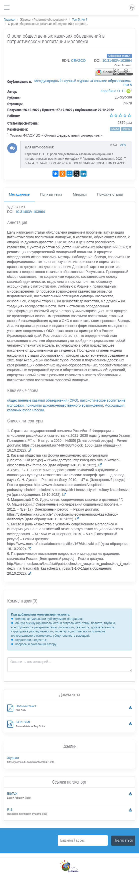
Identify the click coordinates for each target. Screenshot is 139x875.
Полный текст (51, 194)
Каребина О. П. (113, 91)
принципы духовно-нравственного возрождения (64, 405)
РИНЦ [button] (126, 128)
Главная (9, 19)
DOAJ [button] (115, 128)
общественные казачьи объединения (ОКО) (42, 400)
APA (123, 145)
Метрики (79, 194)
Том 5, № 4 (79, 19)
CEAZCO (78, 61)
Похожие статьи (110, 194)
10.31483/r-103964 (117, 61)
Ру (132, 8)
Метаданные (19, 194)
